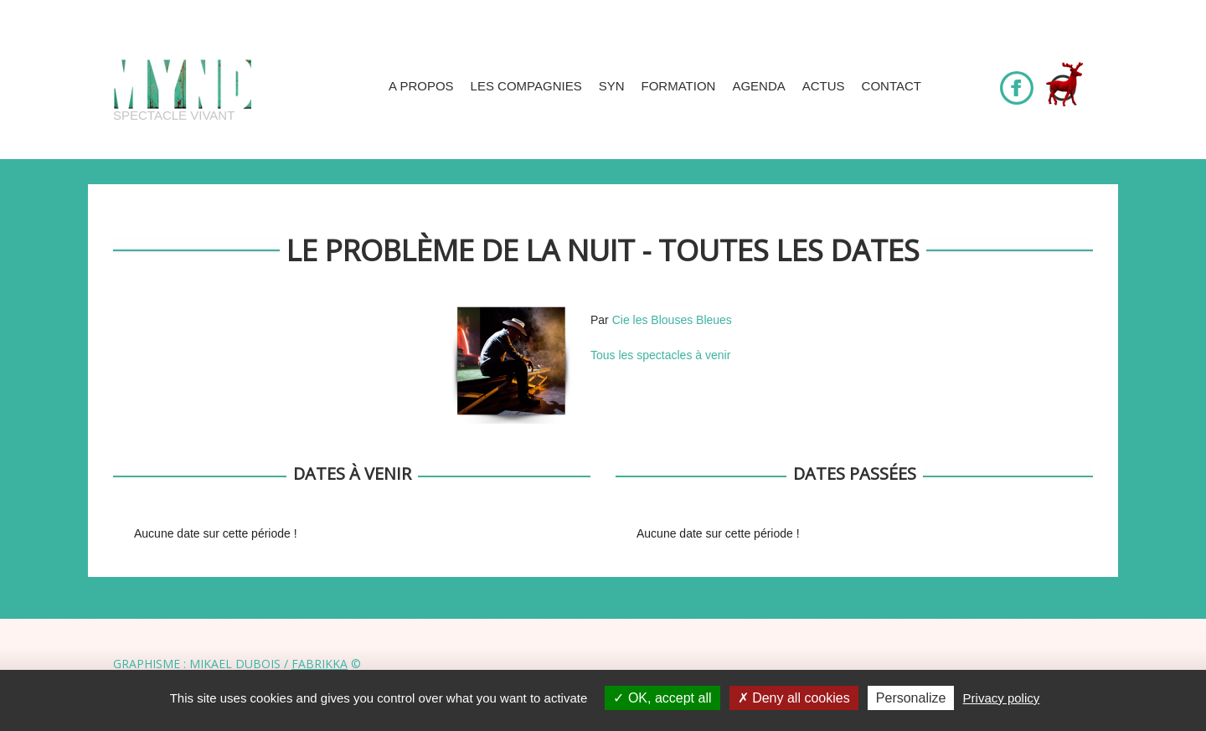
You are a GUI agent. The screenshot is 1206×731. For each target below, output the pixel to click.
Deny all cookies (794, 698)
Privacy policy (1001, 698)
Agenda (758, 86)
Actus (823, 86)
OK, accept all (662, 698)
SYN (612, 86)
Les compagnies (526, 86)
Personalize (911, 698)
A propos (421, 86)
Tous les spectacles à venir (660, 355)
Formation (679, 86)
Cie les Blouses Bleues (672, 320)
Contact (891, 86)
